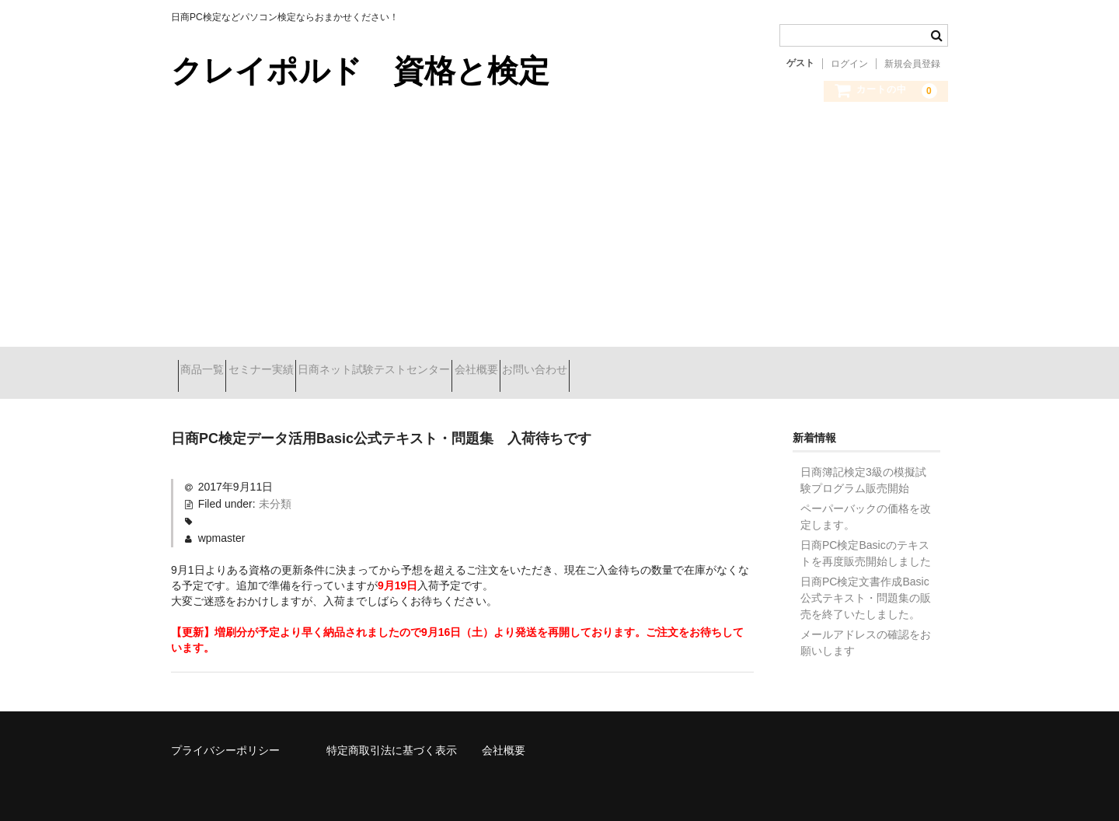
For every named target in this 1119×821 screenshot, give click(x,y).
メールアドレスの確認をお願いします (865, 631)
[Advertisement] (559, 238)
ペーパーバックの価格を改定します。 (865, 505)
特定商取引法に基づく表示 (391, 738)
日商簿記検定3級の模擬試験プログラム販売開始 (863, 468)
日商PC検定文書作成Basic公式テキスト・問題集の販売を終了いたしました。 (865, 586)
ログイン (849, 63)
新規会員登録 (912, 63)
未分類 (275, 492)
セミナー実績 (295, 371)
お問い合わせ (652, 371)
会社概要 (565, 371)
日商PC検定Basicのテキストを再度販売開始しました (865, 541)
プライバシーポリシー (225, 738)
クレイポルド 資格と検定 (360, 71)
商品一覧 (209, 371)
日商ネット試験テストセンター (436, 371)
